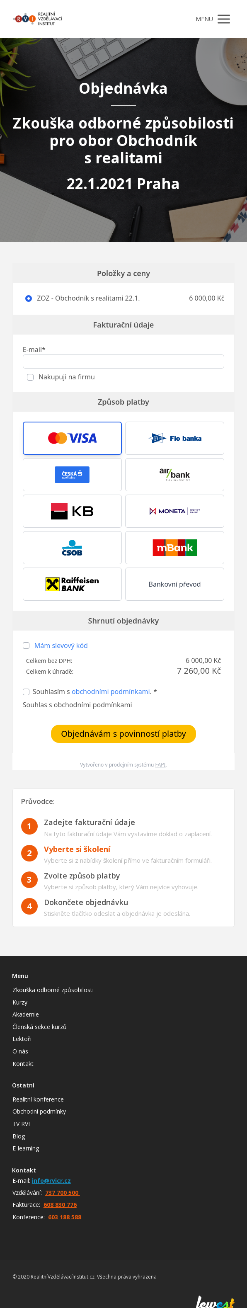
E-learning (25, 1148)
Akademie (25, 1014)
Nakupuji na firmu (66, 376)
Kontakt (23, 1064)
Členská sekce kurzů (39, 1027)
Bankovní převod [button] (175, 584)
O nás (20, 1051)
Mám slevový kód (61, 645)
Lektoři (21, 1039)
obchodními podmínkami (111, 691)
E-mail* (34, 349)
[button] (72, 438)
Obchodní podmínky (39, 1111)
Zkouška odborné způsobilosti (53, 990)
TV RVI (21, 1124)
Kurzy (19, 1002)
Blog (18, 1136)
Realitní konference (38, 1099)
